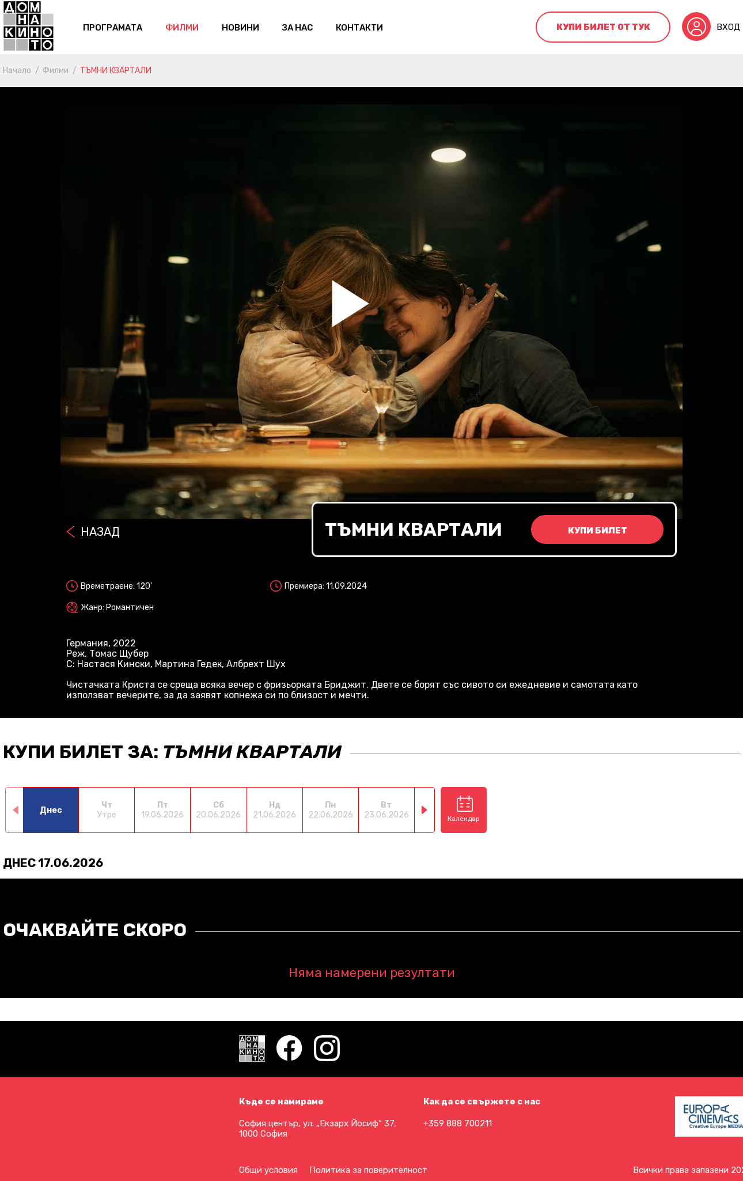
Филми (182, 27)
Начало (17, 70)
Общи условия (268, 1170)
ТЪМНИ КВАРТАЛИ (115, 70)
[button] (425, 810)
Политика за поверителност (368, 1170)
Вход (728, 27)
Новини (240, 27)
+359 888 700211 (457, 1123)
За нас (297, 27)
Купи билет (597, 530)
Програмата (112, 27)
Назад (100, 532)
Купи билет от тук (603, 27)
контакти (359, 27)
